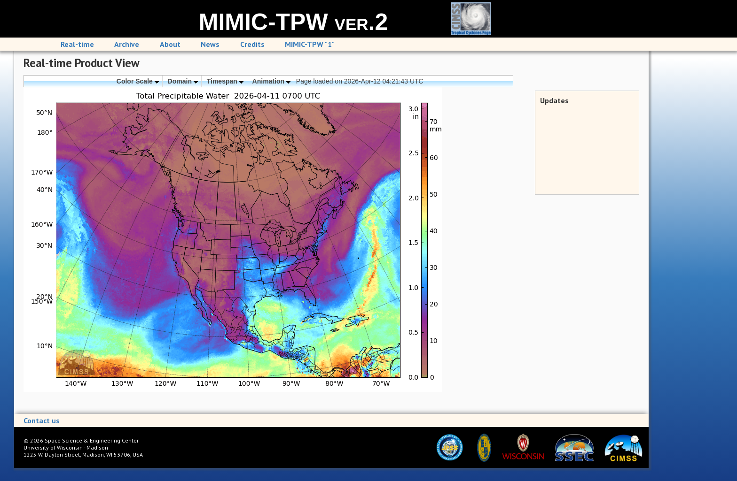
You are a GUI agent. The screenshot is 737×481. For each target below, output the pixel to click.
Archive (126, 44)
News (210, 44)
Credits (252, 44)
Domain (183, 81)
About (170, 44)
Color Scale (138, 81)
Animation (271, 81)
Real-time (77, 44)
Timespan (225, 81)
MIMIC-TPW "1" (310, 44)
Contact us (42, 420)
